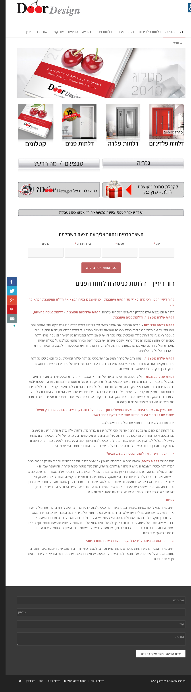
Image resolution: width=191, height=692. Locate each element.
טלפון (114, 244)
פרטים (40, 244)
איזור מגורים (77, 244)
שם (151, 244)
